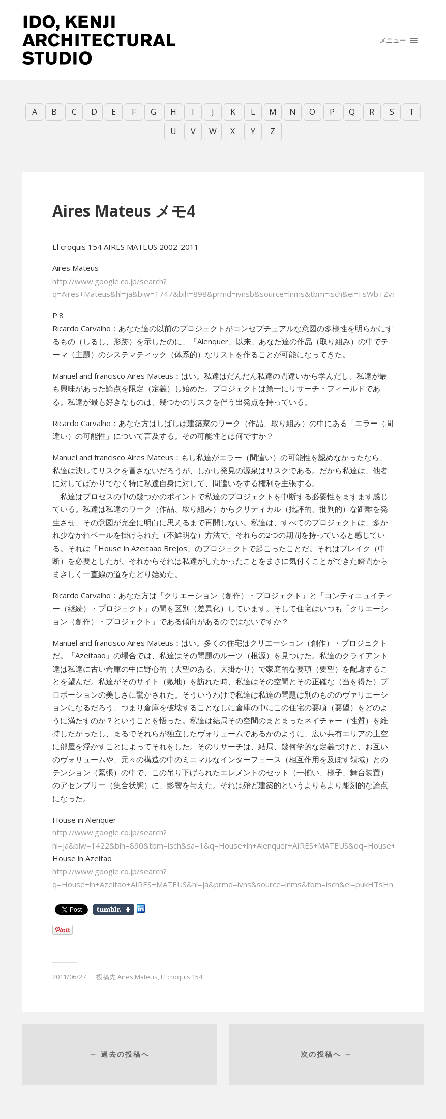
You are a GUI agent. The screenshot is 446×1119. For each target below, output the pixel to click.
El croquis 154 (181, 976)
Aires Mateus (137, 976)
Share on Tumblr (113, 909)
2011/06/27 (69, 976)
